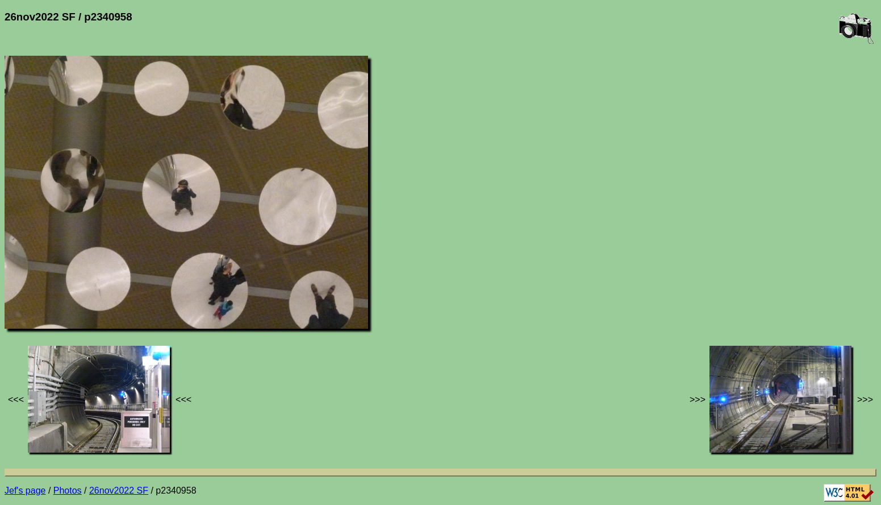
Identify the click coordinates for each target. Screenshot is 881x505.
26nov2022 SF (118, 490)
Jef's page (25, 490)
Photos (67, 490)
